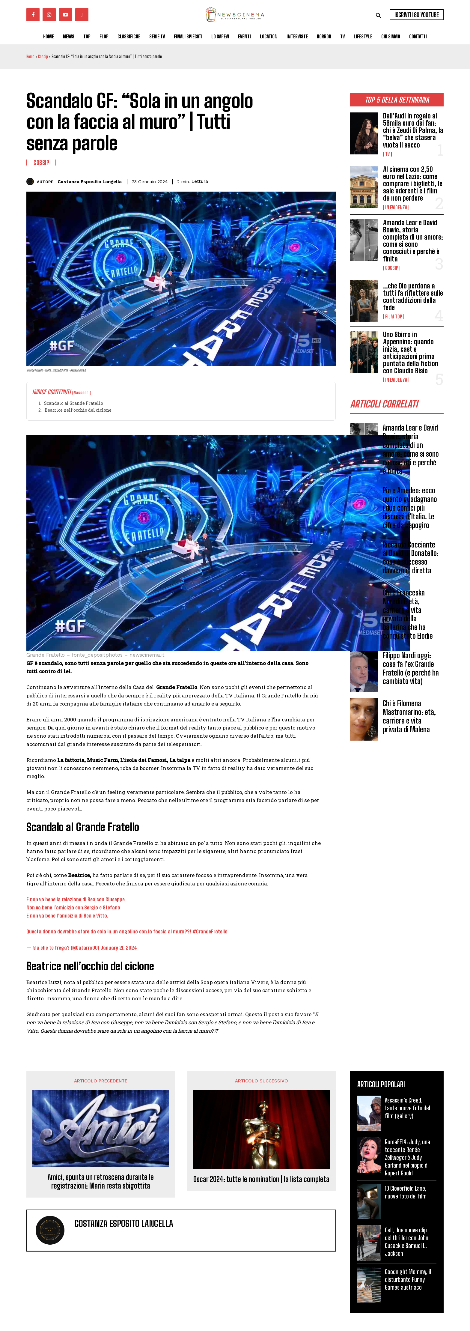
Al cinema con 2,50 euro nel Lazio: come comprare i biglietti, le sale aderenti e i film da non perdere (412, 183)
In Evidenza (396, 207)
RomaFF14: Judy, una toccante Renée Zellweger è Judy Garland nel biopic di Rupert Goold (407, 1157)
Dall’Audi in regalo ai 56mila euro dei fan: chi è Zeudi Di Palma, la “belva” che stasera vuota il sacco (413, 130)
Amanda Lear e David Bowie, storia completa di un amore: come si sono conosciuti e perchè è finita (413, 241)
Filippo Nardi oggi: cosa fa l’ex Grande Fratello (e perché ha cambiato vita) (411, 668)
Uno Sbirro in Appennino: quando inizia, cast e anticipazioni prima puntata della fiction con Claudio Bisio (410, 352)
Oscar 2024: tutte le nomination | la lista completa (261, 1179)
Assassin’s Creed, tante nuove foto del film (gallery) (407, 1108)
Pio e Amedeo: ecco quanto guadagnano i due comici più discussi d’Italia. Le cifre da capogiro (410, 508)
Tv (387, 154)
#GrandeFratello (210, 931)
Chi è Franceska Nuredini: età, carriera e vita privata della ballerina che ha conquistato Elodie (408, 614)
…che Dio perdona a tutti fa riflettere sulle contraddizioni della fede (413, 297)
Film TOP (393, 316)
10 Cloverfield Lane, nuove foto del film (406, 1192)
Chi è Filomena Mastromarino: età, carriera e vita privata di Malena (409, 717)
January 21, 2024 (118, 948)
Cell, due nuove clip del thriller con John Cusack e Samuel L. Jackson (406, 1241)
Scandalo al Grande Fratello (73, 403)
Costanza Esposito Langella (90, 181)
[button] (378, 15)
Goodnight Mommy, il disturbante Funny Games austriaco (408, 1279)
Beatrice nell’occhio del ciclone (78, 410)
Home (30, 56)
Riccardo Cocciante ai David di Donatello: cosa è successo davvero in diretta (411, 558)
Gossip (43, 56)
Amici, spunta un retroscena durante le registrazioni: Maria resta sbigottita (101, 1181)
